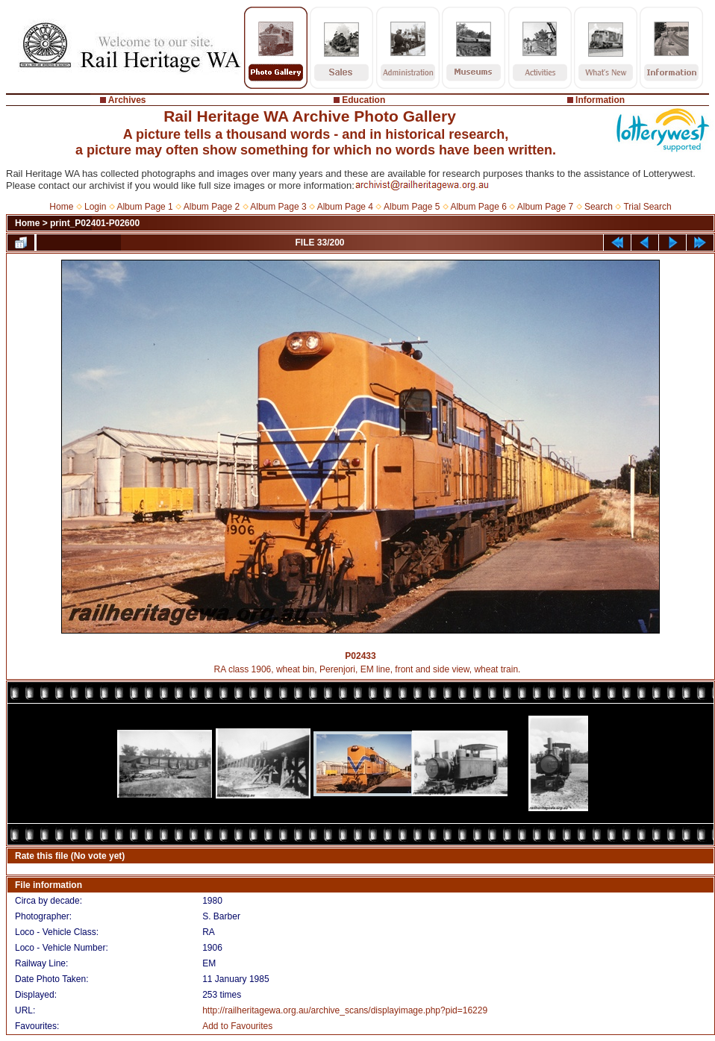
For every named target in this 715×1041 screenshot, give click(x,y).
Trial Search (647, 206)
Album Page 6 (478, 206)
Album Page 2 (212, 206)
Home (61, 206)
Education (363, 100)
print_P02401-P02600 (95, 223)
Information (600, 100)
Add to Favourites (237, 1026)
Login (95, 206)
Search (598, 206)
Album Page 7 (545, 206)
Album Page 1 (144, 206)
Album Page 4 (345, 206)
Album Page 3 (278, 206)
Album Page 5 (412, 206)
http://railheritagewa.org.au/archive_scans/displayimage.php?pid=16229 (344, 1010)
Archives (127, 100)
